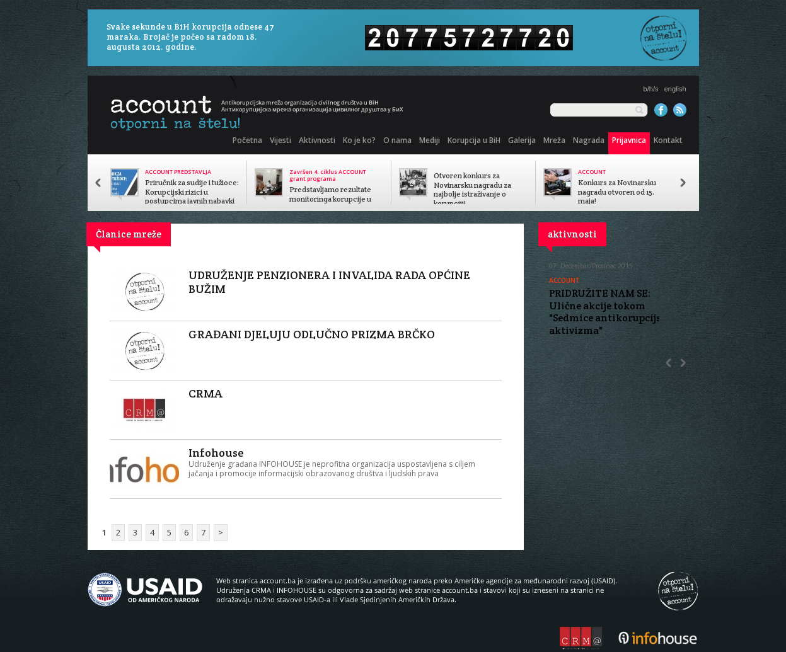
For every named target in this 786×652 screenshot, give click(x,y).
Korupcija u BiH (474, 140)
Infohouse (216, 452)
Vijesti (280, 140)
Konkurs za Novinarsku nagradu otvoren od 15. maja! (617, 192)
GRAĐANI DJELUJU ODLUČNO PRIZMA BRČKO (311, 334)
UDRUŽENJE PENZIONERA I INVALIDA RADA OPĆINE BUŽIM (329, 282)
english (675, 89)
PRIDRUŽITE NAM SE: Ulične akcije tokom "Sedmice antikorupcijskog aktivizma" (614, 312)
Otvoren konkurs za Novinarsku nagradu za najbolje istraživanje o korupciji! (472, 189)
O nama (397, 140)
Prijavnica (629, 140)
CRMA (205, 393)
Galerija (522, 140)
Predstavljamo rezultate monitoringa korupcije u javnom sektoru (330, 199)
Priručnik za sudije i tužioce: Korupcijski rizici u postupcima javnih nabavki (192, 192)
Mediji (429, 140)
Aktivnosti (317, 140)
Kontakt (668, 140)
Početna (247, 140)
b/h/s (651, 89)
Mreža (554, 140)
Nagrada (588, 140)
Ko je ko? (359, 140)
